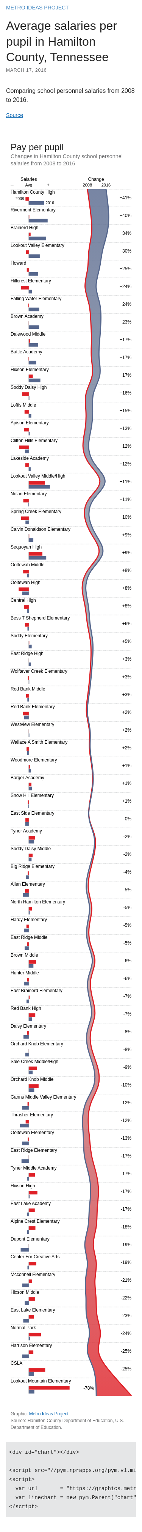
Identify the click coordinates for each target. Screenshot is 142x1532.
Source (14, 115)
